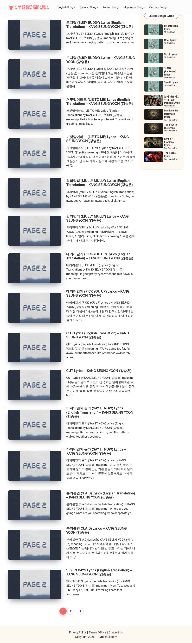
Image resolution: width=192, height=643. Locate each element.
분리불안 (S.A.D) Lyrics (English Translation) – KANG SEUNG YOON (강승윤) (100, 495)
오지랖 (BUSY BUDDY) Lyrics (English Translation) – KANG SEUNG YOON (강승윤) (99, 25)
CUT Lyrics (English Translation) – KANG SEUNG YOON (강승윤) (97, 335)
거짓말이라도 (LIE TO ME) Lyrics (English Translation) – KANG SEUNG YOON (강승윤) (99, 102)
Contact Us (116, 632)
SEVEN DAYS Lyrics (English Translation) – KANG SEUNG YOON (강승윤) (99, 572)
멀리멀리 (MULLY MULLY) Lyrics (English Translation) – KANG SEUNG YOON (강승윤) (99, 183)
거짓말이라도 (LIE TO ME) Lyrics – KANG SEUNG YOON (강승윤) (97, 139)
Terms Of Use (97, 632)
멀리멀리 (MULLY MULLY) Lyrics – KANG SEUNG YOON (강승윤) (97, 218)
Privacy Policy (77, 632)
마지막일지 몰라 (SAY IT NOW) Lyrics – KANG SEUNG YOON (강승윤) (96, 451)
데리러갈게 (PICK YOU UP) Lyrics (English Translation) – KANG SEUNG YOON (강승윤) (99, 256)
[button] (80, 611)
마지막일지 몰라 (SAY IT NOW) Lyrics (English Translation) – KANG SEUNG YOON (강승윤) (99, 412)
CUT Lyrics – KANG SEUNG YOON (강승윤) (98, 371)
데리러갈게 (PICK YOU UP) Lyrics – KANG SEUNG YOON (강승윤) (97, 293)
